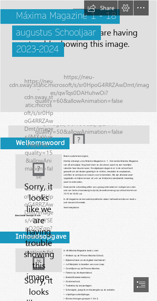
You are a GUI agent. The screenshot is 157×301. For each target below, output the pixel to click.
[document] (78, 150)
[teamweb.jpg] (78, 56)
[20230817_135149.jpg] (38, 171)
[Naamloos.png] (78, 132)
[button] (101, 7)
